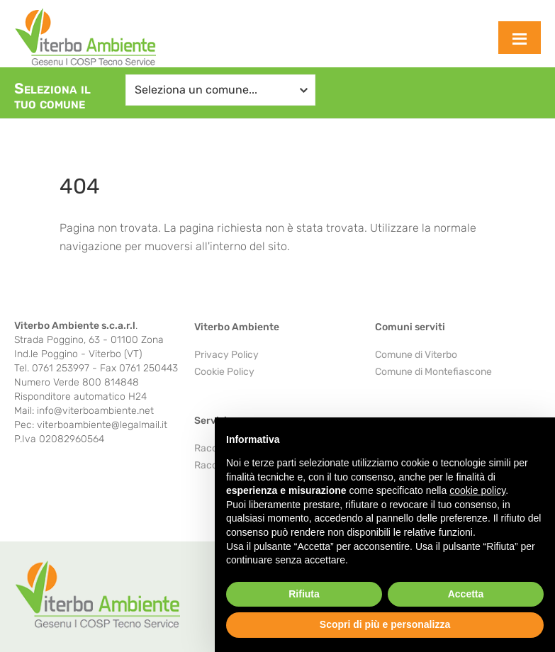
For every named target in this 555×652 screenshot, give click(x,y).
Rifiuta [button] (304, 594)
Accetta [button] (466, 594)
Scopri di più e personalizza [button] (385, 624)
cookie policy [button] (477, 490)
